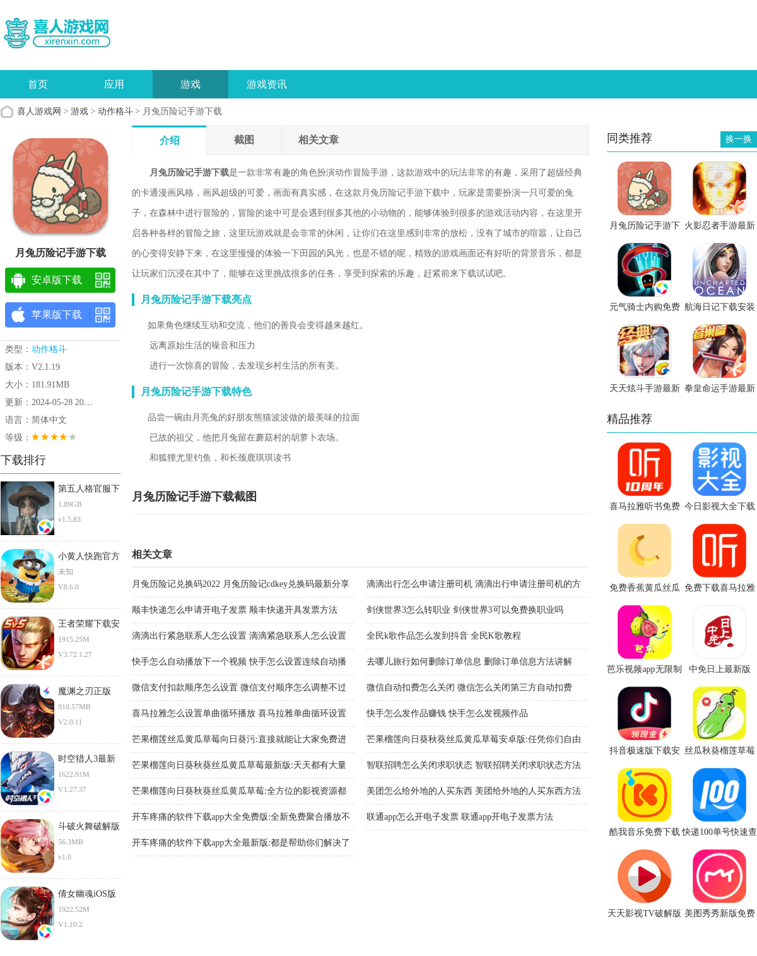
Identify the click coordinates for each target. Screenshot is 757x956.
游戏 (190, 84)
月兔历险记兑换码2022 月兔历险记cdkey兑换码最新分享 (240, 584)
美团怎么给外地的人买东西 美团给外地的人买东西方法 (474, 791)
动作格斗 (115, 111)
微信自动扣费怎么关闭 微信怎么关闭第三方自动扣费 (469, 687)
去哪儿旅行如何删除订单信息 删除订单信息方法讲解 (469, 661)
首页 (38, 84)
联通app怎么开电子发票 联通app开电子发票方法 (460, 817)
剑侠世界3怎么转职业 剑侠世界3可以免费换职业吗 (465, 610)
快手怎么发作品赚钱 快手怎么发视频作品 (447, 713)
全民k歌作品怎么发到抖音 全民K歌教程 (444, 635)
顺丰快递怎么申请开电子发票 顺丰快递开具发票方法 (234, 610)
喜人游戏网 (39, 111)
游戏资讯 (267, 84)
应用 (114, 84)
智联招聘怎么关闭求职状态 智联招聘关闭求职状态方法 (474, 765)
